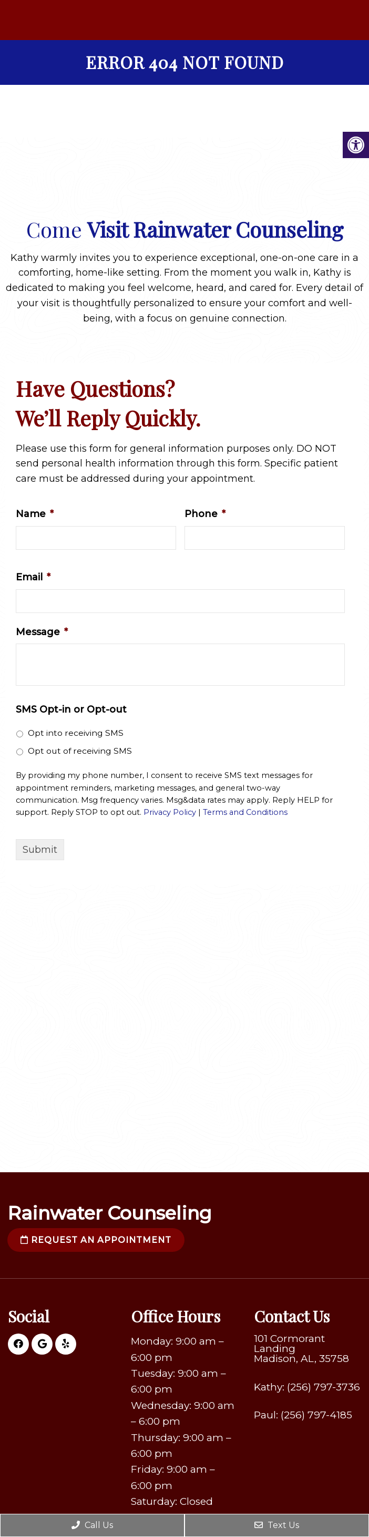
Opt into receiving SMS (76, 733)
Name (35, 514)
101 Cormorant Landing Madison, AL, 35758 (301, 1349)
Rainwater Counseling (109, 1213)
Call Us (92, 1525)
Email (33, 577)
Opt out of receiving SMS (80, 751)
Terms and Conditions (245, 812)
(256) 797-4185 (316, 1415)
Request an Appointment (95, 1240)
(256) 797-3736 (323, 1387)
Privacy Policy (170, 812)
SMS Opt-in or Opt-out (71, 709)
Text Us (276, 1525)
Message (42, 632)
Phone (205, 514)
